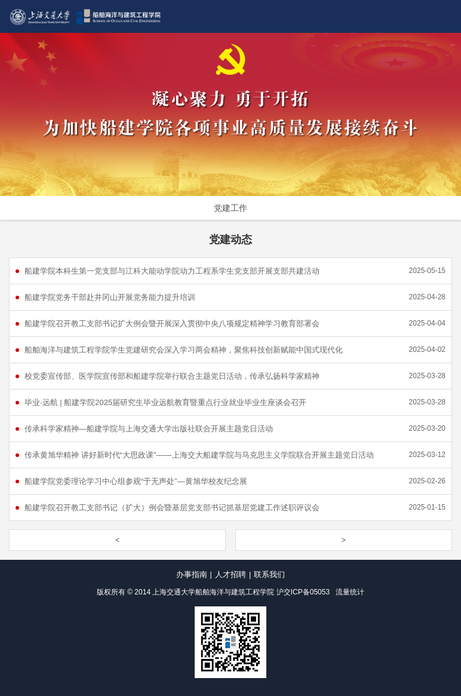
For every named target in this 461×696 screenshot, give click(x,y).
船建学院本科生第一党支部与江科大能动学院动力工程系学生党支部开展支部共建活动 (171, 270)
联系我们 (269, 574)
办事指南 (191, 574)
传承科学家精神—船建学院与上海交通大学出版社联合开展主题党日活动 (148, 428)
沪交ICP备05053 (303, 592)
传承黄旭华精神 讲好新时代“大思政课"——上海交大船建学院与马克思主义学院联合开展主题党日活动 (199, 454)
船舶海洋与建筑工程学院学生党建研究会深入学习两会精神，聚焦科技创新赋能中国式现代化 (183, 349)
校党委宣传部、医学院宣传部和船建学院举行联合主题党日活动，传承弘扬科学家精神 (171, 376)
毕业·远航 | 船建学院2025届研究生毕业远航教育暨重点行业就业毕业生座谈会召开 (165, 402)
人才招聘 (230, 574)
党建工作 (230, 208)
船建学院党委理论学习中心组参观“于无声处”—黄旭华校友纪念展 (135, 481)
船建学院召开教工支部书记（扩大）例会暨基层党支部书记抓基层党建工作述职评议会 (171, 507)
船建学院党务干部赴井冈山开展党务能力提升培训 (109, 297)
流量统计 (350, 592)
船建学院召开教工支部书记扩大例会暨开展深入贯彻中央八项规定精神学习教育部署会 (171, 323)
